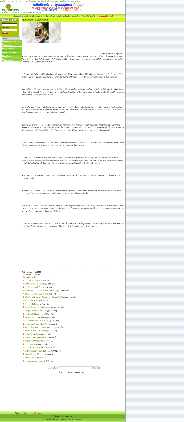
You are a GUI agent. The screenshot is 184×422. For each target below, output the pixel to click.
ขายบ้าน (63, 1)
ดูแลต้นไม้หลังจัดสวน (33, 334)
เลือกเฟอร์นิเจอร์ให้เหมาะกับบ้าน (37, 321)
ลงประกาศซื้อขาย (9, 49)
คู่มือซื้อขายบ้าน (9, 56)
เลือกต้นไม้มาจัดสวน (32, 281)
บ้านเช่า (56, 1)
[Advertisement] (11, 102)
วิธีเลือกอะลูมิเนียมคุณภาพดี (35, 294)
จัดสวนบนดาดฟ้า (31, 301)
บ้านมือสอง (49, 1)
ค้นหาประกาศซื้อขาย (10, 52)
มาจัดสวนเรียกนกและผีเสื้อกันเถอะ (38, 351)
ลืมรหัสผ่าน (7, 45)
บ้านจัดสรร (10, 1)
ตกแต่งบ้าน (75, 1)
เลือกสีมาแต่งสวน (31, 344)
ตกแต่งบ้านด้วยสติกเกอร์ (34, 361)
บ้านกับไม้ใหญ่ (30, 358)
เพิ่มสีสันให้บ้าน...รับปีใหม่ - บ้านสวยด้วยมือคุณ (42, 291)
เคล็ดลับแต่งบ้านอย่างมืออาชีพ (36, 324)
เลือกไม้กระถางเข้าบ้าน (33, 287)
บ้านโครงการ (20, 1)
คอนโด (2, 1)
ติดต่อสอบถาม (8, 60)
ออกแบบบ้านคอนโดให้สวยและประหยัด (39, 307)
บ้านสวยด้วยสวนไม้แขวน (34, 354)
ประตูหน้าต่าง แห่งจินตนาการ (36, 311)
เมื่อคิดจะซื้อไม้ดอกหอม (34, 314)
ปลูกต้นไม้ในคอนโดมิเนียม (35, 284)
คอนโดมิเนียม (31, 1)
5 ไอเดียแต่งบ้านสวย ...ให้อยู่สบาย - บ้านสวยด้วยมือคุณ (45, 297)
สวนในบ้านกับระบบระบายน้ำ (35, 331)
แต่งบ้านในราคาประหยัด (34, 341)
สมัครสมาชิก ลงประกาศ (11, 41)
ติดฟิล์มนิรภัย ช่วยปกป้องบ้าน (35, 338)
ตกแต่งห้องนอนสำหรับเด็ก (34, 348)
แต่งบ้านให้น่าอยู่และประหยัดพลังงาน (39, 327)
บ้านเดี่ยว (40, 1)
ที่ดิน (68, 1)
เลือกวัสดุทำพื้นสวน (32, 304)
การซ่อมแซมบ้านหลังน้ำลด (35, 317)
